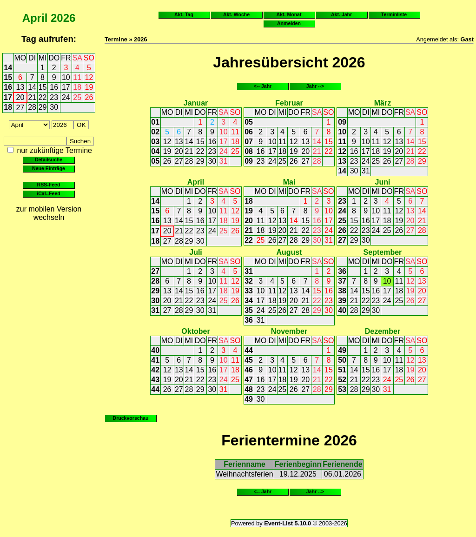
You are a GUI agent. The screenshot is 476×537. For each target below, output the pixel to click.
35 (249, 310)
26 (89, 97)
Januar (196, 103)
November (289, 331)
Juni (382, 182)
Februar (289, 103)
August (289, 252)
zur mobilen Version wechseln (49, 213)
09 (249, 161)
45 (249, 360)
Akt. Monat (289, 14)
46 (249, 370)
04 (155, 151)
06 (249, 132)
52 (342, 380)
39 (342, 301)
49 (249, 399)
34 (249, 301)
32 (249, 281)
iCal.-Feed (48, 193)
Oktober (195, 331)
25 (77, 97)
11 (77, 77)
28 (32, 107)
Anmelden (289, 23)
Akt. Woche (236, 14)
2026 (63, 18)
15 (8, 77)
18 (77, 87)
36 (249, 320)
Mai (289, 182)
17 (66, 87)
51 (342, 370)
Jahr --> (315, 86)
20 (20, 97)
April (35, 18)
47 (249, 380)
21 (32, 97)
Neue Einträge (48, 168)
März (382, 103)
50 (342, 360)
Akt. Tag (183, 14)
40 (342, 310)
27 (20, 108)
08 (249, 151)
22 (43, 97)
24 (66, 97)
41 (155, 360)
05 (155, 161)
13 (20, 87)
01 (155, 122)
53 (342, 389)
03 (155, 142)
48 (249, 389)
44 (155, 389)
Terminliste (394, 14)
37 (342, 281)
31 (223, 161)
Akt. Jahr (341, 14)
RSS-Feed (48, 184)
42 (155, 370)
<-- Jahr (262, 86)
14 (8, 68)
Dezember (382, 331)
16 (8, 87)
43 (155, 380)
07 (249, 142)
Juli (195, 252)
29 (43, 107)
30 (54, 107)
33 (249, 291)
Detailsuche (48, 159)
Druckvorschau (131, 418)
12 (89, 77)
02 (155, 132)
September (383, 252)
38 (342, 291)
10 (66, 77)
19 (89, 87)
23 (54, 97)
